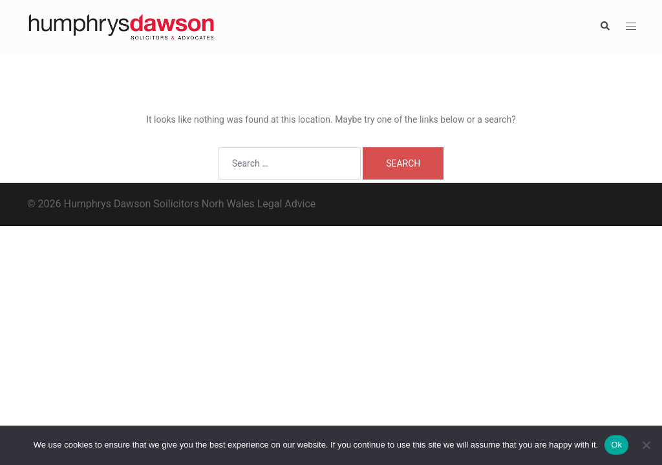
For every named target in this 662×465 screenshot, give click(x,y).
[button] (604, 26)
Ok (616, 445)
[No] (645, 445)
